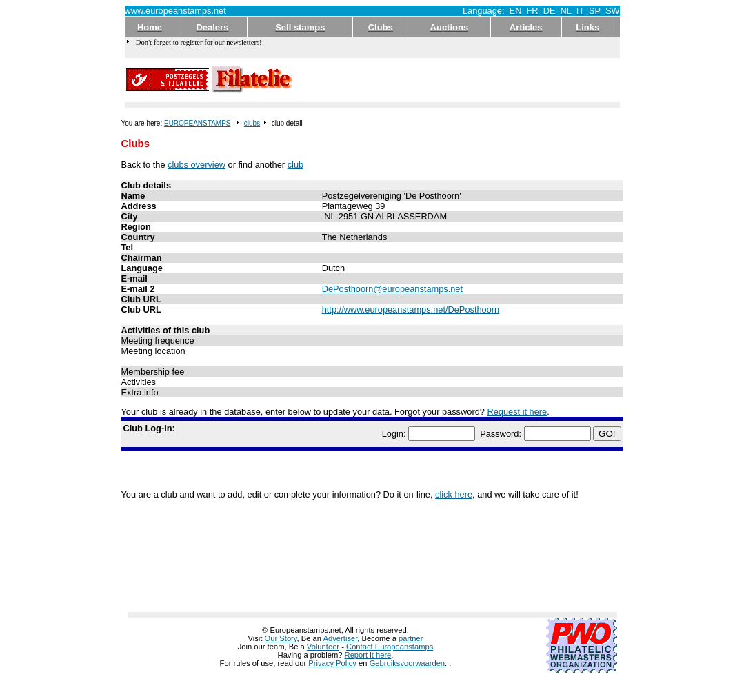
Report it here (368, 655)
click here (453, 494)
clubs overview (196, 164)
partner (411, 638)
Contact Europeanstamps (389, 646)
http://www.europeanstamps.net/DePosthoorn (411, 309)
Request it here (517, 411)
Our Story (281, 638)
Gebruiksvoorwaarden (407, 663)
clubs (252, 123)
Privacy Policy (332, 663)
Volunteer (323, 646)
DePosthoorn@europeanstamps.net (392, 289)
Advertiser (340, 638)
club (295, 164)
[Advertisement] (457, 80)
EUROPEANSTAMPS (197, 123)
